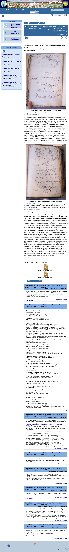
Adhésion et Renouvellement (14, 38)
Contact (28, 542)
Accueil (9, 10)
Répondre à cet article (34, 281)
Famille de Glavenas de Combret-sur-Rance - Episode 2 (11, 83)
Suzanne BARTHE (62, 34)
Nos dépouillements (43, 10)
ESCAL (64, 551)
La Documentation (57, 10)
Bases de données (29, 10)
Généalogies (42, 22)
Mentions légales (36, 542)
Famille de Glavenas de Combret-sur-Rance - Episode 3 (11, 76)
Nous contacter (34, 12)
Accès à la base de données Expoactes (15, 26)
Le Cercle (17, 10)
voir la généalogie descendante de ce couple (35, 258)
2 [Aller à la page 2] (3, 51)
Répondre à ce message (61, 299)
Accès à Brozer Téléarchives (14, 32)
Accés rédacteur (45, 542)
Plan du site (21, 542)
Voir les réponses (28, 300)
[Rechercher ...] (57, 15)
